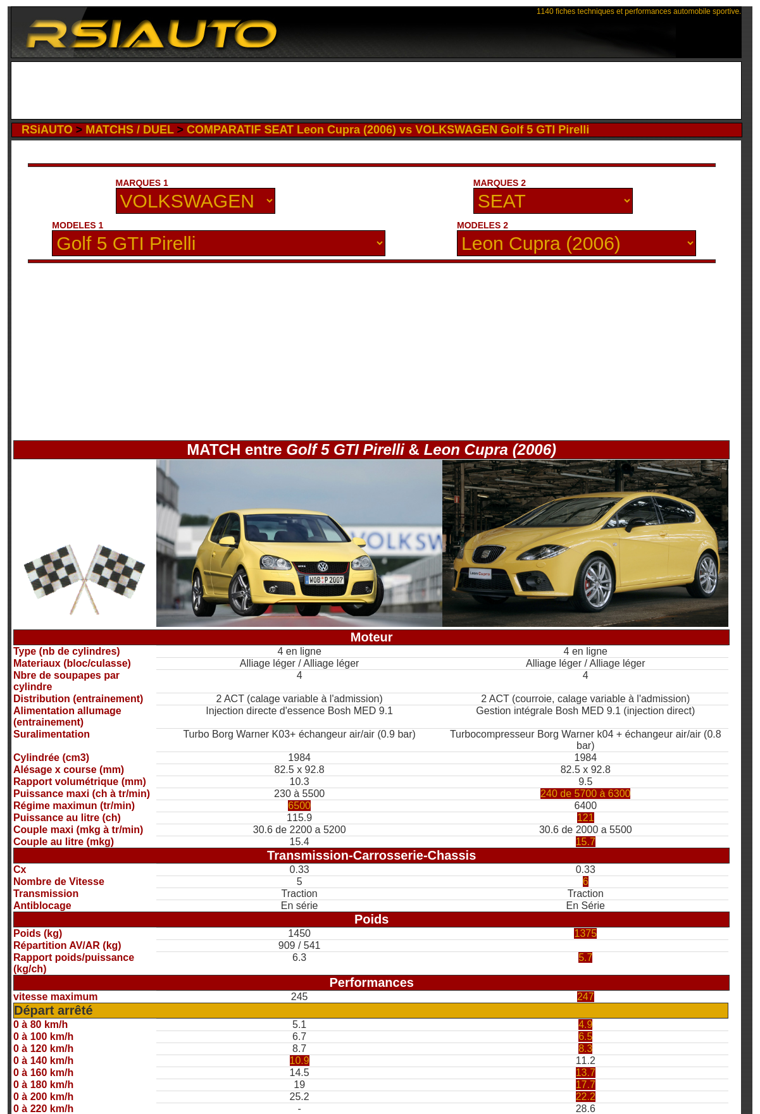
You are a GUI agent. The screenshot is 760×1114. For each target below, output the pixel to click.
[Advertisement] (376, 90)
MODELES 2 (482, 225)
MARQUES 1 (142, 183)
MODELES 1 (77, 225)
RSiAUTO (47, 129)
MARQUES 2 (499, 183)
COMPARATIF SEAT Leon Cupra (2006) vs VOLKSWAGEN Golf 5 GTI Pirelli (388, 129)
